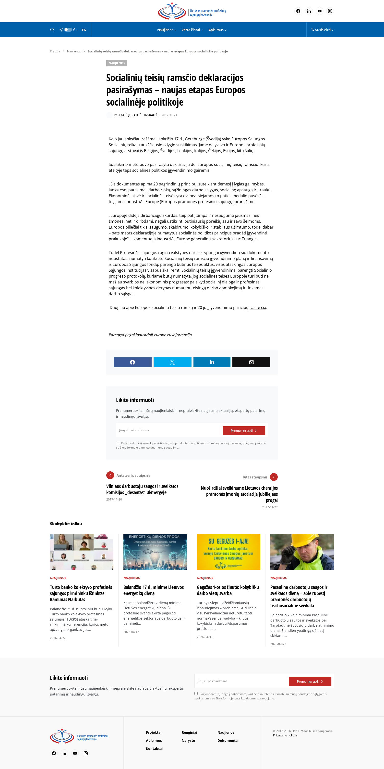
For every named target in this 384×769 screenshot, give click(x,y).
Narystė (188, 739)
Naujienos (74, 51)
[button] (52, 29)
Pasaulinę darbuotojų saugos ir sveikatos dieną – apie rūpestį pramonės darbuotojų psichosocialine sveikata (298, 594)
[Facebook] (298, 11)
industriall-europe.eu (153, 335)
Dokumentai (228, 739)
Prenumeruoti (242, 430)
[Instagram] (330, 11)
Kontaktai (154, 747)
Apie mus (154, 739)
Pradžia (55, 51)
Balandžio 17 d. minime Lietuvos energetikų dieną (153, 588)
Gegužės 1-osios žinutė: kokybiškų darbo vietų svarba (228, 588)
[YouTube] (320, 11)
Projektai (153, 731)
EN (84, 29)
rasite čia (258, 307)
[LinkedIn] (309, 11)
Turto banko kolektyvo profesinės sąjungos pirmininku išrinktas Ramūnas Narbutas (81, 591)
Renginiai (189, 731)
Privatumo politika (285, 734)
